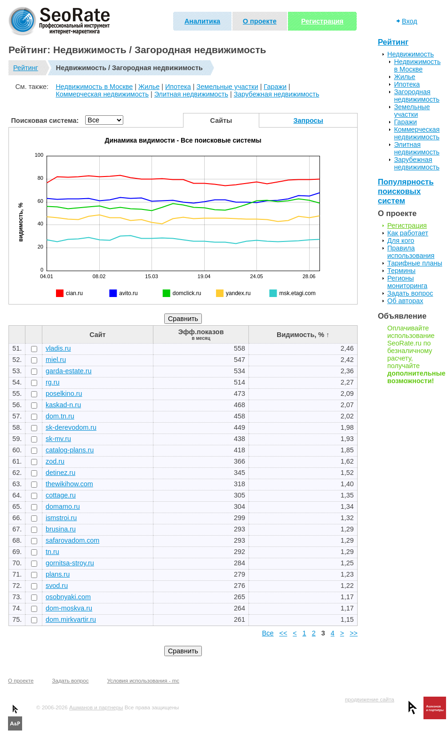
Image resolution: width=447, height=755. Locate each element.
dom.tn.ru (60, 416)
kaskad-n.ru (63, 405)
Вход (409, 21)
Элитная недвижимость (191, 94)
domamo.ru (63, 506)
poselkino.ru (64, 393)
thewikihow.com (69, 484)
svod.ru (57, 585)
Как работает (407, 233)
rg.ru (53, 382)
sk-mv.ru (58, 438)
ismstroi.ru (61, 518)
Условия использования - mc (143, 680)
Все (268, 633)
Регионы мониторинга (407, 281)
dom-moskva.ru (69, 608)
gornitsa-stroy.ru (70, 563)
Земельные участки (227, 86)
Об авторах (405, 301)
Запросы (308, 120)
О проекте (260, 21)
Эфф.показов (201, 334)
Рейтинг (25, 68)
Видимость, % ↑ (303, 334)
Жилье (149, 86)
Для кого (400, 240)
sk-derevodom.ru (71, 427)
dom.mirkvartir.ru (71, 619)
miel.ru (56, 359)
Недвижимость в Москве (94, 86)
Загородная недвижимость (416, 95)
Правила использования (410, 251)
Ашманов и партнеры (96, 707)
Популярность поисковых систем (406, 191)
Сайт (97, 334)
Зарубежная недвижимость (276, 94)
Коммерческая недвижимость (102, 94)
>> (354, 633)
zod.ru (55, 461)
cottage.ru (61, 495)
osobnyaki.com (68, 597)
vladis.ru (58, 348)
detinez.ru (60, 472)
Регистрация (322, 21)
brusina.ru (61, 529)
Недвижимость (410, 54)
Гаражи (275, 86)
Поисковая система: (45, 120)
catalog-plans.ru (70, 450)
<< (283, 633)
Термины (401, 270)
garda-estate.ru (69, 371)
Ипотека (178, 86)
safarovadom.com (72, 540)
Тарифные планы (414, 263)
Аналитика (202, 21)
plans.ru (58, 574)
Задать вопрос (410, 293)
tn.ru (52, 551)
